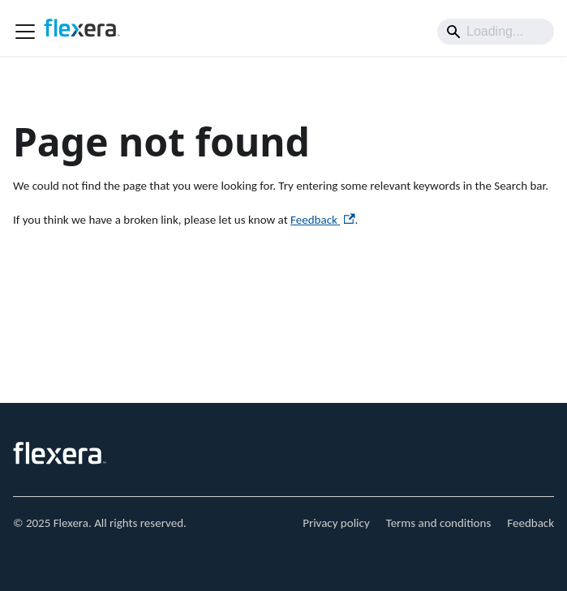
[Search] (495, 32)
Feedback (322, 219)
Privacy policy (336, 523)
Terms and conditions (439, 523)
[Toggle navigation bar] (25, 31)
